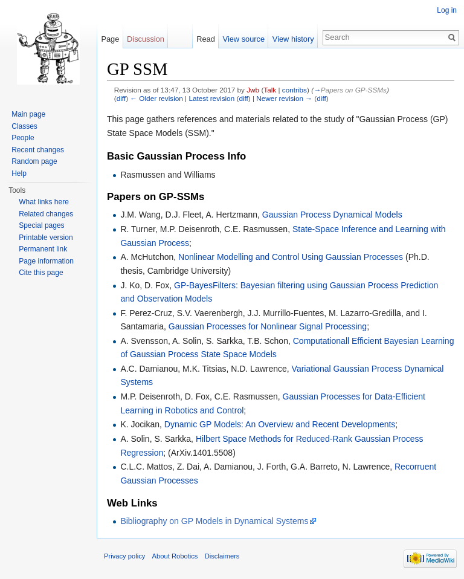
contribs (294, 90)
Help (19, 173)
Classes (24, 126)
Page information (46, 261)
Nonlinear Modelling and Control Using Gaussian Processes (290, 257)
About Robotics (175, 556)
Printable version (45, 237)
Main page (28, 114)
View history (293, 39)
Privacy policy (124, 556)
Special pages (41, 225)
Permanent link (43, 249)
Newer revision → (284, 98)
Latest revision (211, 98)
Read (205, 39)
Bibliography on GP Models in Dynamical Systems (214, 521)
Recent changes (37, 150)
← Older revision (156, 98)
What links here (44, 202)
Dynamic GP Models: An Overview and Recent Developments (280, 424)
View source (244, 39)
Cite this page (41, 272)
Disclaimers (222, 556)
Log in (447, 10)
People (22, 138)
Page (110, 39)
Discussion (145, 39)
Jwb (252, 90)
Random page (34, 161)
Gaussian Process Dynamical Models (332, 214)
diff (121, 98)
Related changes (46, 214)
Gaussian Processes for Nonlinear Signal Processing (268, 326)
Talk (269, 90)
